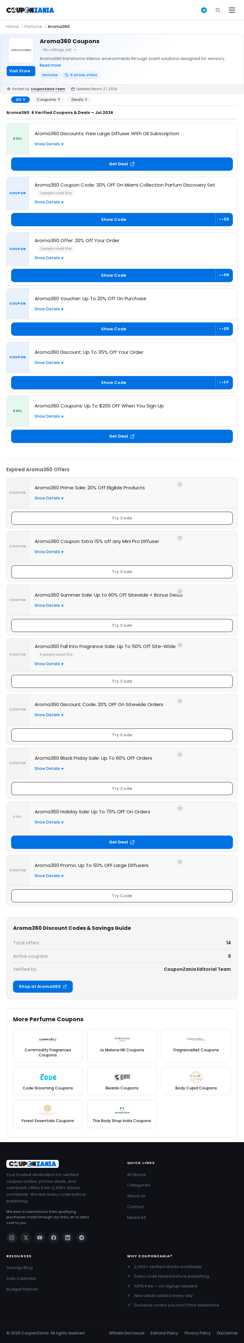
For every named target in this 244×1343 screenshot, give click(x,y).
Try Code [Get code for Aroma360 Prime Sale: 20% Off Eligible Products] (122, 518)
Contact (135, 1207)
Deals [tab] (79, 99)
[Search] (218, 10)
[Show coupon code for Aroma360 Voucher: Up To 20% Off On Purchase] (122, 329)
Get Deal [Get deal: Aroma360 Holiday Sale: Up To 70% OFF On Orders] (122, 842)
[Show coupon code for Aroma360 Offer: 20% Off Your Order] (122, 275)
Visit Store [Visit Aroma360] (21, 71)
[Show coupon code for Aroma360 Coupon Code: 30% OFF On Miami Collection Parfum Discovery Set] (122, 219)
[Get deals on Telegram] (204, 10)
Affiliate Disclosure (126, 1333)
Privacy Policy (198, 1333)
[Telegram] (81, 1237)
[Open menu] (232, 10)
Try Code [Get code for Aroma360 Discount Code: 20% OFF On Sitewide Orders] (122, 735)
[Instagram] (11, 1237)
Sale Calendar (21, 1278)
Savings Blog (19, 1268)
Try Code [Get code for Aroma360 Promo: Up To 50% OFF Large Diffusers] (122, 896)
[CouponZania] (61, 1164)
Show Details (47, 144)
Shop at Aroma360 (43, 986)
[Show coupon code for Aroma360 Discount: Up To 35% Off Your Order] (122, 382)
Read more (50, 65)
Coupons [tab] (48, 99)
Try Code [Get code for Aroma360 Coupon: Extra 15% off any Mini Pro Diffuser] (122, 572)
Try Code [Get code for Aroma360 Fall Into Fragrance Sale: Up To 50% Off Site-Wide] (122, 681)
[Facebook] (53, 1237)
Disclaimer (227, 1333)
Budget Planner (22, 1289)
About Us (136, 1196)
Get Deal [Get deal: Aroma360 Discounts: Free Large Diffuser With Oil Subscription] (122, 164)
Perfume (33, 26)
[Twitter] (25, 1237)
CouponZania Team (48, 89)
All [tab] (20, 99)
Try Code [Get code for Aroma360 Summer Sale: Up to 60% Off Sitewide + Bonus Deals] (122, 625)
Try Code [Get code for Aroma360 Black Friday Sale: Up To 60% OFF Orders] (122, 788)
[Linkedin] (67, 1237)
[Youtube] (39, 1237)
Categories (139, 1185)
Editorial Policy (164, 1333)
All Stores (136, 1175)
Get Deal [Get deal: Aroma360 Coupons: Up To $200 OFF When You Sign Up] (122, 436)
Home (12, 26)
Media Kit (136, 1217)
